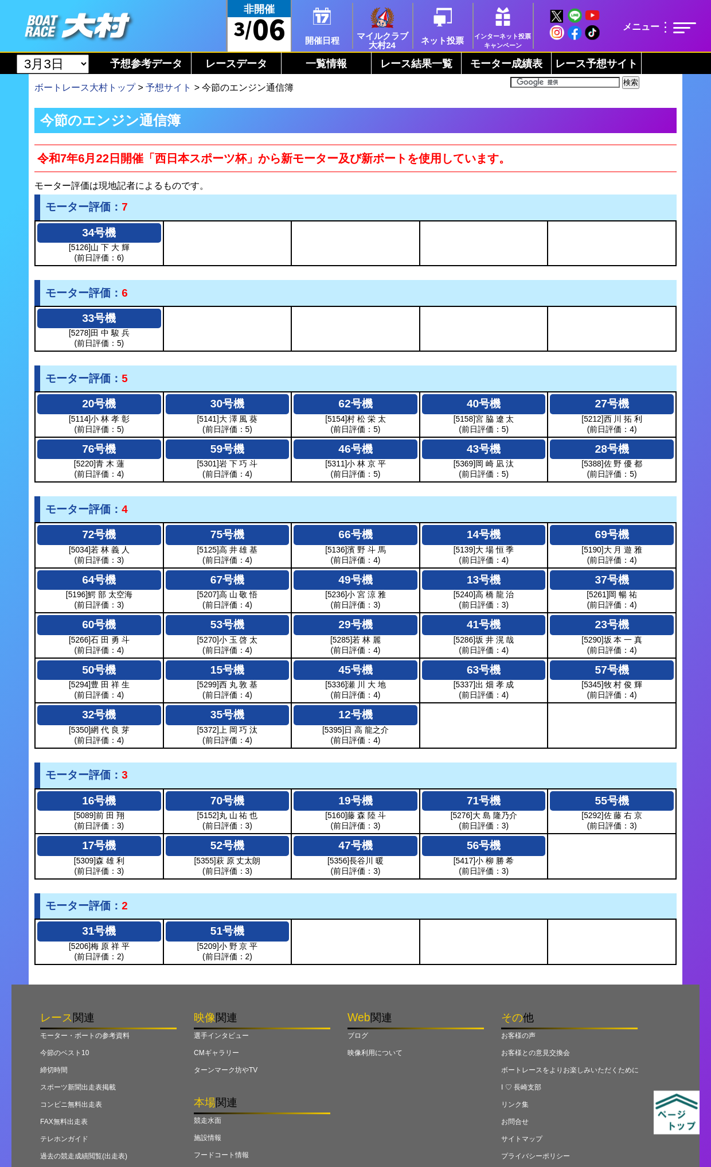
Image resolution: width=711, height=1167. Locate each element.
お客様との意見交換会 (535, 1053)
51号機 (227, 931)
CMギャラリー (216, 1053)
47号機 (355, 845)
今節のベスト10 (64, 1053)
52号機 (227, 845)
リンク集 (515, 1104)
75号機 (227, 534)
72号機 (99, 534)
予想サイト (169, 87)
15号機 (227, 670)
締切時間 (54, 1070)
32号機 (99, 715)
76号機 (99, 449)
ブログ (357, 1036)
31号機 (99, 931)
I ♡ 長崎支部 (521, 1087)
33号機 (99, 318)
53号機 (227, 624)
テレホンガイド (64, 1139)
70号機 (227, 801)
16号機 (99, 801)
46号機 (355, 449)
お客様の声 (518, 1036)
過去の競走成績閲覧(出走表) (83, 1156)
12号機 (355, 715)
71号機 (484, 801)
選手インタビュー (221, 1036)
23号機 (612, 624)
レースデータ (236, 63)
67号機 (227, 580)
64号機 (99, 580)
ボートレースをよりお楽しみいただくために (570, 1070)
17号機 (99, 845)
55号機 (612, 801)
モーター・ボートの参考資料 (85, 1036)
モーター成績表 (506, 63)
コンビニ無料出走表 (71, 1104)
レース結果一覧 (416, 63)
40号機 (484, 404)
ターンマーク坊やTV (225, 1070)
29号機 (355, 624)
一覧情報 (326, 63)
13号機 (484, 580)
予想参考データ (146, 63)
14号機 (484, 534)
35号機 (227, 715)
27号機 (612, 404)
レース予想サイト (596, 63)
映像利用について (375, 1053)
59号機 (227, 449)
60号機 (99, 624)
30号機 (227, 404)
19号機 (355, 801)
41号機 (484, 624)
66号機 (355, 534)
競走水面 (207, 1121)
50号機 (99, 670)
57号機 (612, 670)
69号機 (612, 534)
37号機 (612, 580)
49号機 (355, 580)
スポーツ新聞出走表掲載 (78, 1087)
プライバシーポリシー (535, 1156)
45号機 (355, 670)
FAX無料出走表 (64, 1122)
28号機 (612, 449)
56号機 (484, 845)
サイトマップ (521, 1139)
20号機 (99, 404)
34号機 (99, 233)
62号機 (355, 404)
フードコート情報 (221, 1155)
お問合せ (515, 1122)
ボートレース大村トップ (84, 87)
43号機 (484, 449)
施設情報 (207, 1138)
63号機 (484, 670)
